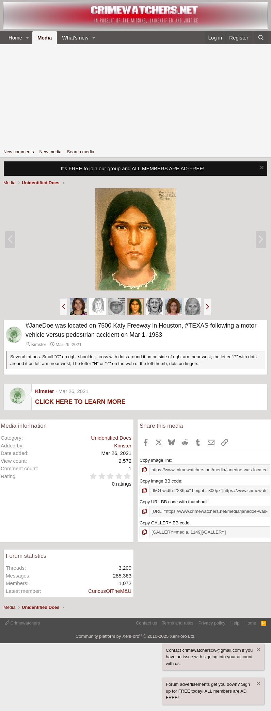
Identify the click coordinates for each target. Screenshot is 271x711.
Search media (80, 151)
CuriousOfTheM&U (109, 591)
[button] (27, 38)
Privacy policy (211, 622)
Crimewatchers (22, 622)
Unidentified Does (111, 438)
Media (44, 38)
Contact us (146, 622)
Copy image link (155, 460)
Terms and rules (177, 622)
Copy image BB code (160, 481)
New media (50, 151)
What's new (75, 38)
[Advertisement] (135, 95)
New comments (18, 151)
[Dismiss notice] (261, 168)
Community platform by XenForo (135, 636)
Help (235, 622)
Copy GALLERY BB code (164, 522)
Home (15, 38)
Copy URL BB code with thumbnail (173, 501)
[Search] (261, 38)
